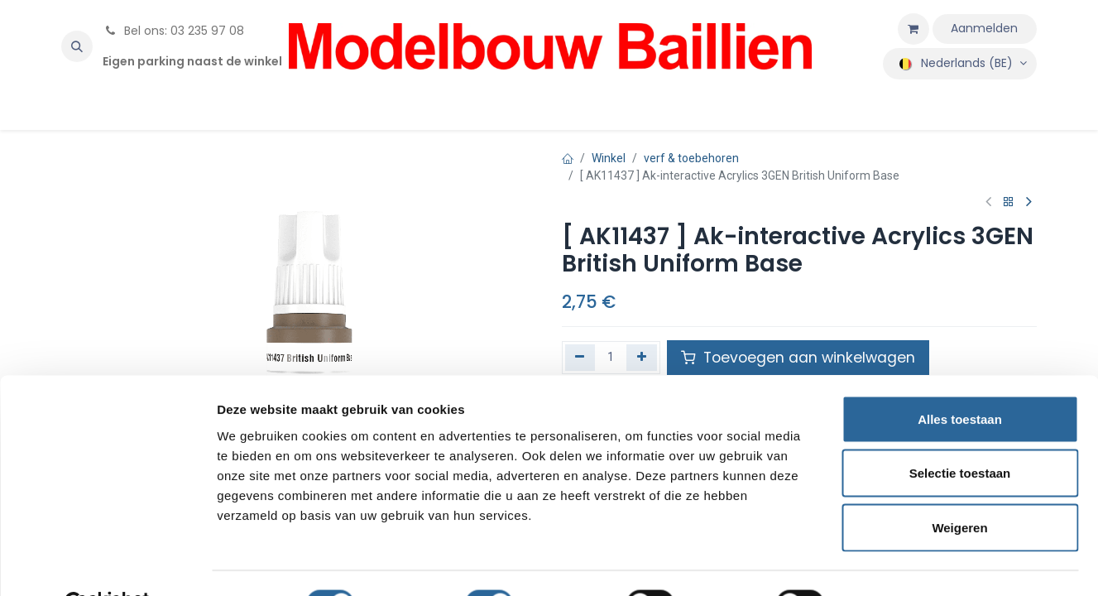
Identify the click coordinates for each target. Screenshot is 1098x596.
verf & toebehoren (691, 158)
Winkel (609, 158)
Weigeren (959, 487)
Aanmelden (984, 28)
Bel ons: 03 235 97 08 (173, 30)
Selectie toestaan (960, 433)
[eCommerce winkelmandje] (913, 29)
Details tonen (894, 563)
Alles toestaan (960, 379)
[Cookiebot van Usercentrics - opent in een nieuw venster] (107, 563)
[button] (77, 46)
